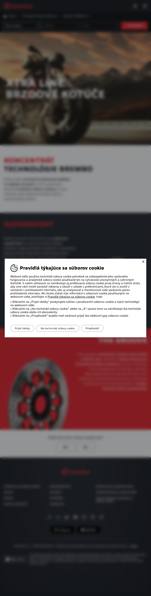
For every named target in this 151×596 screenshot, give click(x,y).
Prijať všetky (23, 328)
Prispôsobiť (98, 328)
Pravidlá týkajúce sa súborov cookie (71, 296)
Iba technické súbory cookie (62, 328)
